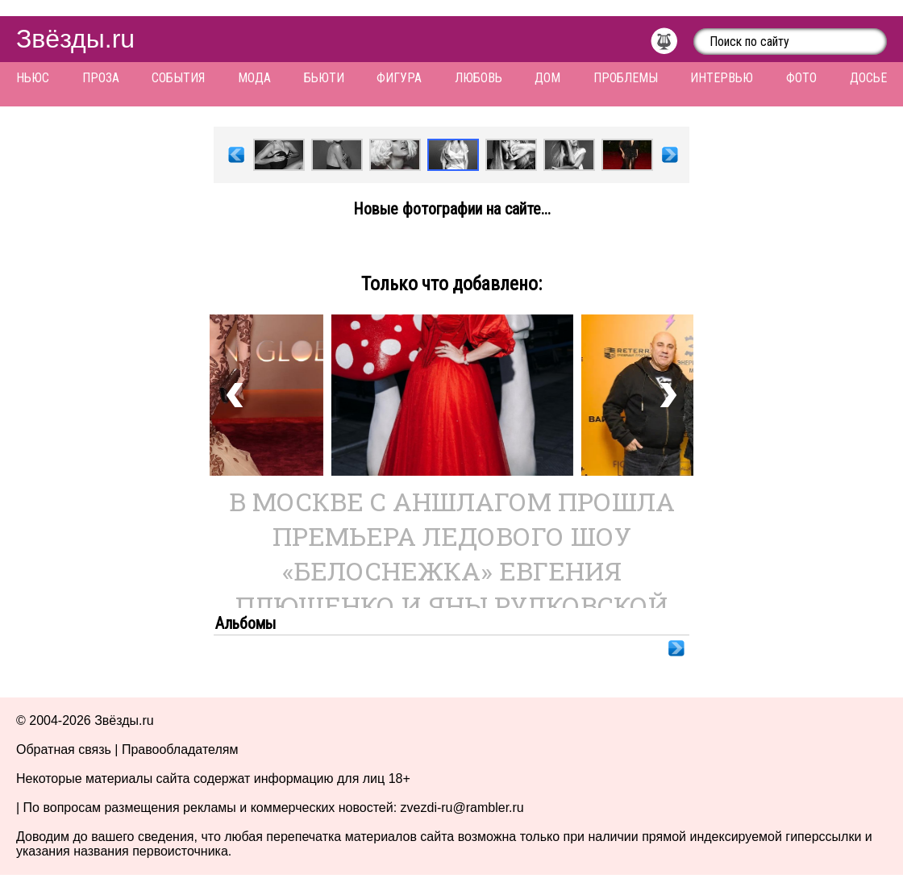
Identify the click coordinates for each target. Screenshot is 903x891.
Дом (547, 77)
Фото (801, 77)
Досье (868, 77)
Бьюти (324, 77)
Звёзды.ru (75, 38)
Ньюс (32, 77)
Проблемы (625, 77)
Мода (254, 77)
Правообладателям (180, 749)
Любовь (478, 77)
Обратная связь (63, 749)
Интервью (721, 77)
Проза (100, 77)
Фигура (399, 77)
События (178, 77)
